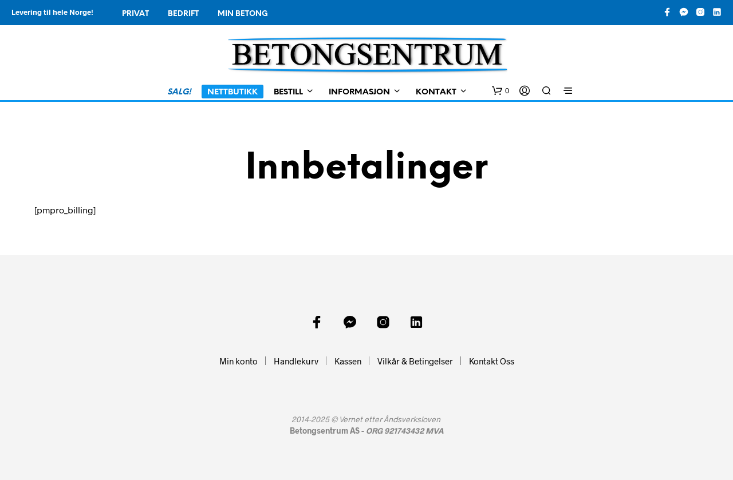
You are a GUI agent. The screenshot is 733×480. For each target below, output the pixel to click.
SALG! (179, 92)
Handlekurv (296, 361)
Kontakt (436, 92)
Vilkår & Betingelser (415, 361)
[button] (500, 91)
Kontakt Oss (491, 361)
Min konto (238, 361)
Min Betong (243, 14)
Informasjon (359, 92)
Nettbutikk (232, 92)
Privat (135, 14)
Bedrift (183, 14)
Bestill (288, 92)
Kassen (347, 361)
